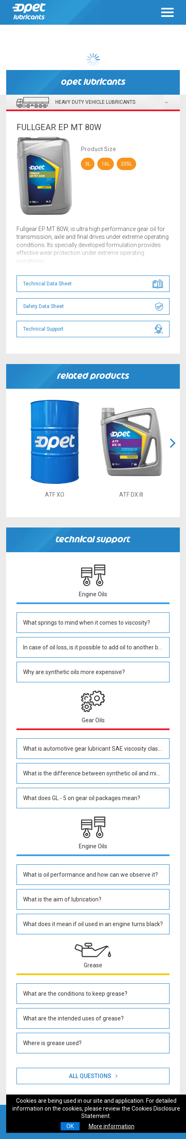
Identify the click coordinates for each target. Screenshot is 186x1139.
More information (111, 1126)
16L (105, 164)
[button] (173, 453)
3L (87, 164)
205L (126, 164)
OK (70, 1126)
